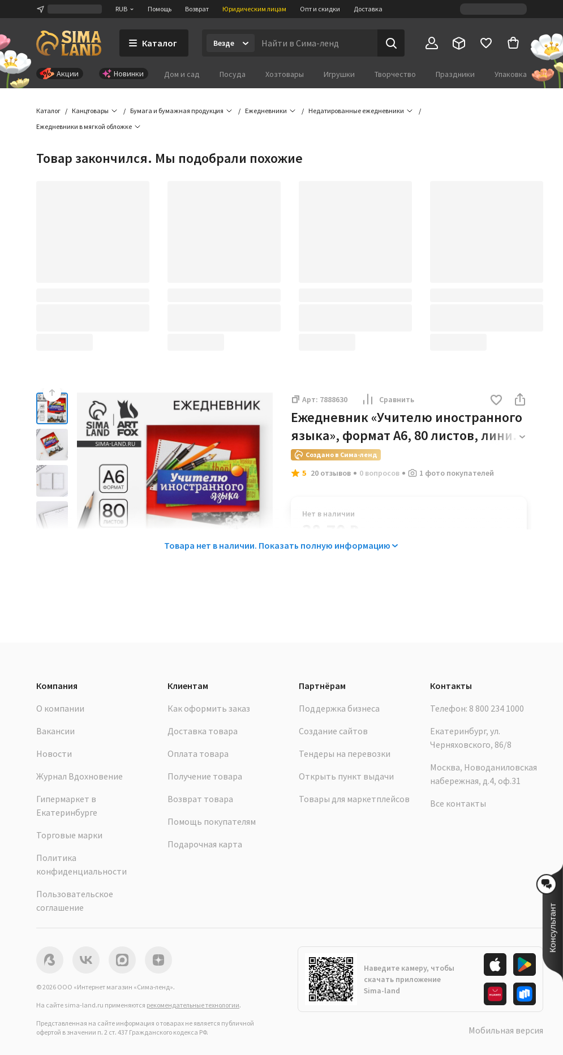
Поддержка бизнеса (339, 708)
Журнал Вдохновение (79, 776)
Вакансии (55, 731)
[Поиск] (391, 43)
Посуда (233, 74)
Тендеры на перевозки (344, 753)
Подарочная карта (204, 844)
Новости (54, 753)
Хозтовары (284, 74)
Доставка (368, 9)
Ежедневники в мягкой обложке (84, 126)
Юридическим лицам (254, 9)
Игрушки (339, 74)
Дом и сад (182, 74)
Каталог (48, 110)
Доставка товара (202, 731)
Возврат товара (200, 798)
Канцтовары (90, 110)
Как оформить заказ (208, 708)
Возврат (197, 9)
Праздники (455, 74)
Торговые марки (69, 835)
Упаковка (511, 74)
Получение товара (204, 776)
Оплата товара (198, 753)
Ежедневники (266, 110)
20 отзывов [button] (331, 473)
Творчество (395, 74)
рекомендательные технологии (193, 1005)
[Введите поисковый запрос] (316, 43)
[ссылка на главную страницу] (68, 43)
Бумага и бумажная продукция (177, 110)
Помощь (159, 9)
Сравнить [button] (387, 399)
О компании (60, 708)
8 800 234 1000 (496, 708)
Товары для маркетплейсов (354, 798)
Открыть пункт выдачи (346, 776)
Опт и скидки (320, 9)
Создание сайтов (333, 731)
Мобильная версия (506, 1030)
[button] (496, 401)
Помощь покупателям (211, 821)
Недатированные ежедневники (356, 110)
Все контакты (458, 803)
